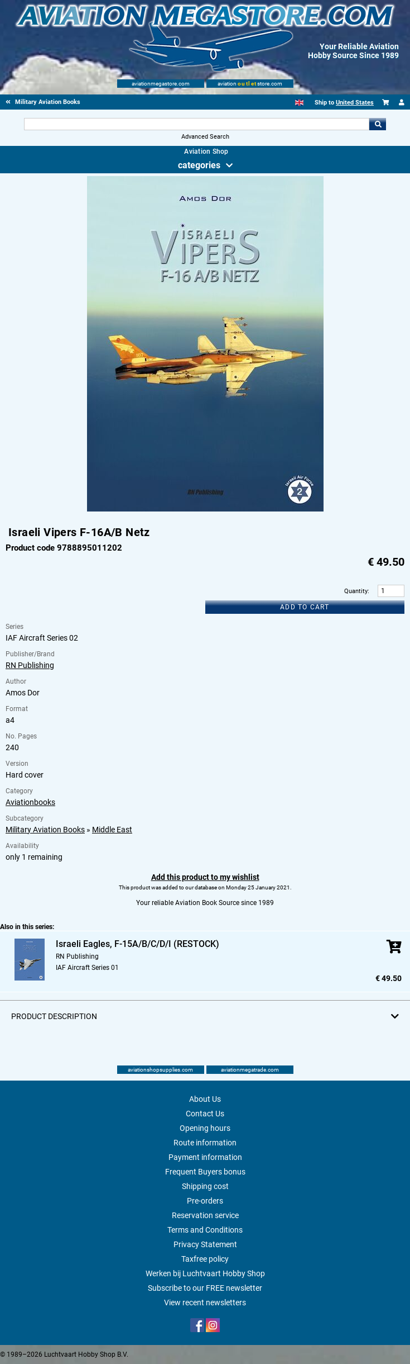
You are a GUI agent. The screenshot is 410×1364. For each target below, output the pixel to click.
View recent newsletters (205, 1302)
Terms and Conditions (205, 1229)
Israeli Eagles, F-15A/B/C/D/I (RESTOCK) (137, 944)
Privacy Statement (205, 1244)
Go (377, 124)
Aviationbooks (30, 802)
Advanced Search (205, 136)
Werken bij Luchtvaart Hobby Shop (205, 1273)
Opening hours (205, 1128)
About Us (205, 1099)
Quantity (356, 591)
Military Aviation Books (45, 829)
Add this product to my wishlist (205, 877)
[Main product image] (205, 509)
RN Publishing (30, 665)
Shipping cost (205, 1186)
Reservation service (205, 1215)
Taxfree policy (205, 1258)
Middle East (112, 829)
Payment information (205, 1157)
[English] (299, 102)
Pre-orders (205, 1200)
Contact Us (205, 1113)
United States (355, 102)
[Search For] (197, 124)
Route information (205, 1142)
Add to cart (304, 607)
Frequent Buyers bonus (205, 1171)
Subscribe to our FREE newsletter (205, 1288)
